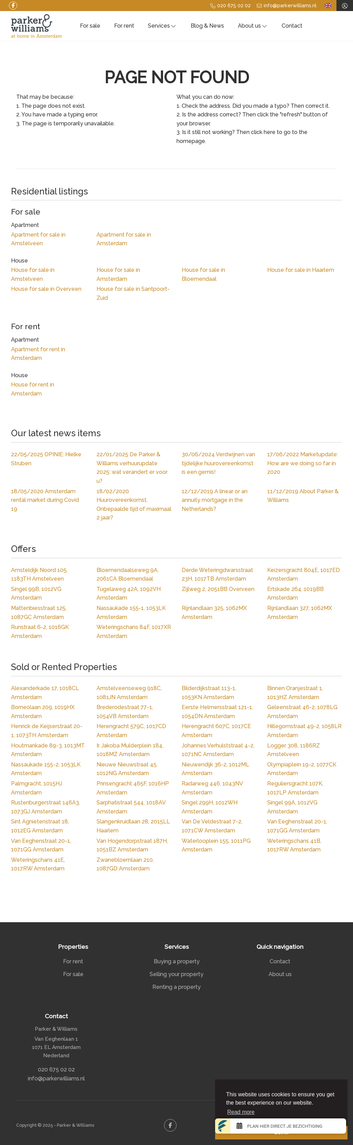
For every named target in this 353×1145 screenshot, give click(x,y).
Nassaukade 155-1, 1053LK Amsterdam (131, 612)
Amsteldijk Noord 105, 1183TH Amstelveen (39, 574)
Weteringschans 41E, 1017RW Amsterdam (38, 864)
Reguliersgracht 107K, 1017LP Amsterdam (295, 788)
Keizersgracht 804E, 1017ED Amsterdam (303, 574)
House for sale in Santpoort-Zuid (133, 293)
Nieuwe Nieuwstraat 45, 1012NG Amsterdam (127, 769)
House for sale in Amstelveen (32, 274)
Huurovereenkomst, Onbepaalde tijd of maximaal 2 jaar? (134, 504)
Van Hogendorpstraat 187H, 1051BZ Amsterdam (132, 845)
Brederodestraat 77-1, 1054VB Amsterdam (125, 711)
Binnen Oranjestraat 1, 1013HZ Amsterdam (295, 692)
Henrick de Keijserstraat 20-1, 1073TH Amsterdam (46, 730)
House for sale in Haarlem (300, 270)
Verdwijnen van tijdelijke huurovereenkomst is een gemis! (218, 463)
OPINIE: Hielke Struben (46, 459)
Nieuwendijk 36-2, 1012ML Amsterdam (215, 769)
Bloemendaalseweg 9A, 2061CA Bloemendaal (128, 574)
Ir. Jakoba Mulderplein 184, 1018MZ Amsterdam (130, 750)
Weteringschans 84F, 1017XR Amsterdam (134, 631)
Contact (292, 25)
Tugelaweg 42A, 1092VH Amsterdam (129, 593)
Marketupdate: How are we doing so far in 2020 (302, 463)
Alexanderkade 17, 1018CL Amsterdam (45, 692)
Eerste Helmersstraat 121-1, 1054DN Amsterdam (217, 711)
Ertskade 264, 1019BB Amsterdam (295, 593)
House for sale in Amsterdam (118, 274)
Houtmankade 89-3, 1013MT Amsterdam (48, 750)
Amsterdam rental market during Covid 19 (45, 500)
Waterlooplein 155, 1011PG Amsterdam (216, 845)
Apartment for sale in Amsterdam (124, 239)
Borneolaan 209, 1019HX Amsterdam (42, 711)
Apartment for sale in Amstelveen (38, 239)
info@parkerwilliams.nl (56, 1078)
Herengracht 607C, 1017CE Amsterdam (216, 730)
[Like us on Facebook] (13, 5)
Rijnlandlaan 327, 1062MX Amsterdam (299, 612)
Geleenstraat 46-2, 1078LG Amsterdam (302, 711)
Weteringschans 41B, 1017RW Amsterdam (294, 845)
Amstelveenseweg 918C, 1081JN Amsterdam (129, 692)
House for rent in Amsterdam (32, 389)
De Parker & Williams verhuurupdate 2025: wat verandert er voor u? (132, 467)
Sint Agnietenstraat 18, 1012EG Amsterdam (40, 826)
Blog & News (207, 25)
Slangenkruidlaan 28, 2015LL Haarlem (133, 826)
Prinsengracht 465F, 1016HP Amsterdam (133, 788)
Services (162, 25)
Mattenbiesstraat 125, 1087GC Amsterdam (39, 612)
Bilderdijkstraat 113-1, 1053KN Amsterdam (209, 692)
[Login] (344, 5)
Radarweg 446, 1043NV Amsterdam (212, 788)
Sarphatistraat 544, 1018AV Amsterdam (131, 807)
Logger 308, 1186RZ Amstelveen (293, 750)
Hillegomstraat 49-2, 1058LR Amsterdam (304, 730)
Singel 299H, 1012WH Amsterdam (210, 807)
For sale (90, 25)
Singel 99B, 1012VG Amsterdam (36, 593)
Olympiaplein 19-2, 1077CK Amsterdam (301, 769)
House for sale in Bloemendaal (203, 274)
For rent (124, 25)
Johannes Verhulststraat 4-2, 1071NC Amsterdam (218, 750)
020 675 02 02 (56, 1069)
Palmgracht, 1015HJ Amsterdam (36, 788)
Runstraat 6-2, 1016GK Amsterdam (40, 631)
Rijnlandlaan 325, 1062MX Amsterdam (214, 612)
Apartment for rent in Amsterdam (38, 354)
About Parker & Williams (303, 496)
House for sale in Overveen (46, 289)
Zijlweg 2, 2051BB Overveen (218, 589)
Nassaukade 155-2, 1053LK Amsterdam (46, 769)
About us (253, 25)
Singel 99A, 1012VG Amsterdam (292, 807)
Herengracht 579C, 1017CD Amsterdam (131, 730)
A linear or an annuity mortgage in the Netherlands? (215, 500)
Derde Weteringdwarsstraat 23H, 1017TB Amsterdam (217, 574)
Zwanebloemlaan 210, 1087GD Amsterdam (125, 864)
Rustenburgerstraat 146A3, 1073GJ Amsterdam (45, 807)
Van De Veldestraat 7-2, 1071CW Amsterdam (212, 826)
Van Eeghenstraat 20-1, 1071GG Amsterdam (297, 826)
